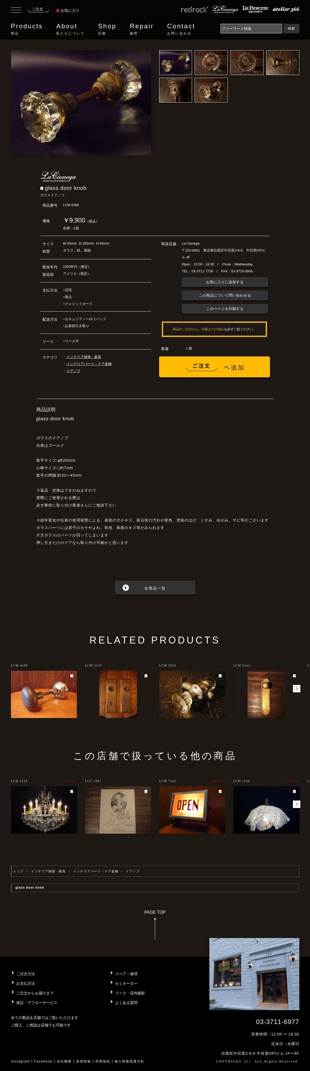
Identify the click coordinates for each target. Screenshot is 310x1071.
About (70, 29)
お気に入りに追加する (225, 282)
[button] (297, 689)
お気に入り (67, 10)
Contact (181, 29)
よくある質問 (126, 1003)
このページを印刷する (225, 309)
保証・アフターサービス (36, 1003)
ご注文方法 (25, 974)
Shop (107, 29)
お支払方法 (25, 983)
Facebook (43, 1061)
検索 (291, 28)
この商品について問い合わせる (225, 295)
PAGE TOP (155, 926)
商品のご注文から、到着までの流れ (198, 329)
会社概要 (64, 1061)
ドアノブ (73, 371)
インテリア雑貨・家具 (83, 357)
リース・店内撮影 (130, 993)
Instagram (20, 1061)
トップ (18, 871)
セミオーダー (126, 983)
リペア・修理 (126, 974)
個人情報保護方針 (129, 1061)
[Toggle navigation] (16, 10)
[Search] (251, 28)
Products (27, 29)
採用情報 (83, 1061)
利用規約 (102, 1061)
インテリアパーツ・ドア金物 (89, 364)
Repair (142, 29)
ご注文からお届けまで (35, 993)
